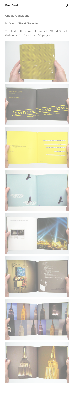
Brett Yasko (12, 5)
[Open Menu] (67, 5)
